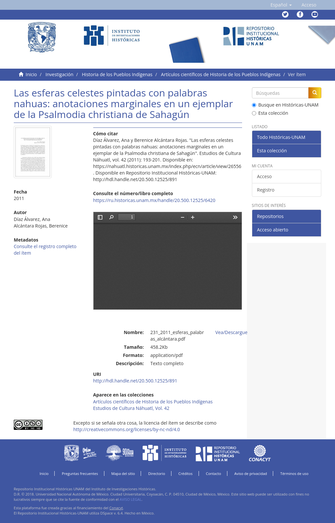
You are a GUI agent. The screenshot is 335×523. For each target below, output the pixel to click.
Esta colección (270, 113)
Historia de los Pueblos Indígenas (117, 74)
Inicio (31, 74)
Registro (265, 190)
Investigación (59, 74)
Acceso (264, 176)
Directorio (156, 473)
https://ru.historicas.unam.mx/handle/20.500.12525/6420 (154, 200)
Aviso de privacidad (250, 473)
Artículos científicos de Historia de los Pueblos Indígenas (220, 74)
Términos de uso (294, 473)
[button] (281, 5)
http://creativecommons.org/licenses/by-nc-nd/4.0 (126, 429)
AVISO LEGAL (130, 499)
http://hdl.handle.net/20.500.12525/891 (135, 381)
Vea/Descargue (231, 332)
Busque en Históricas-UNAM (285, 105)
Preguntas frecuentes (80, 473)
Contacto (213, 473)
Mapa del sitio (123, 473)
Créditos (185, 473)
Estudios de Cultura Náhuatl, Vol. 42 (131, 408)
